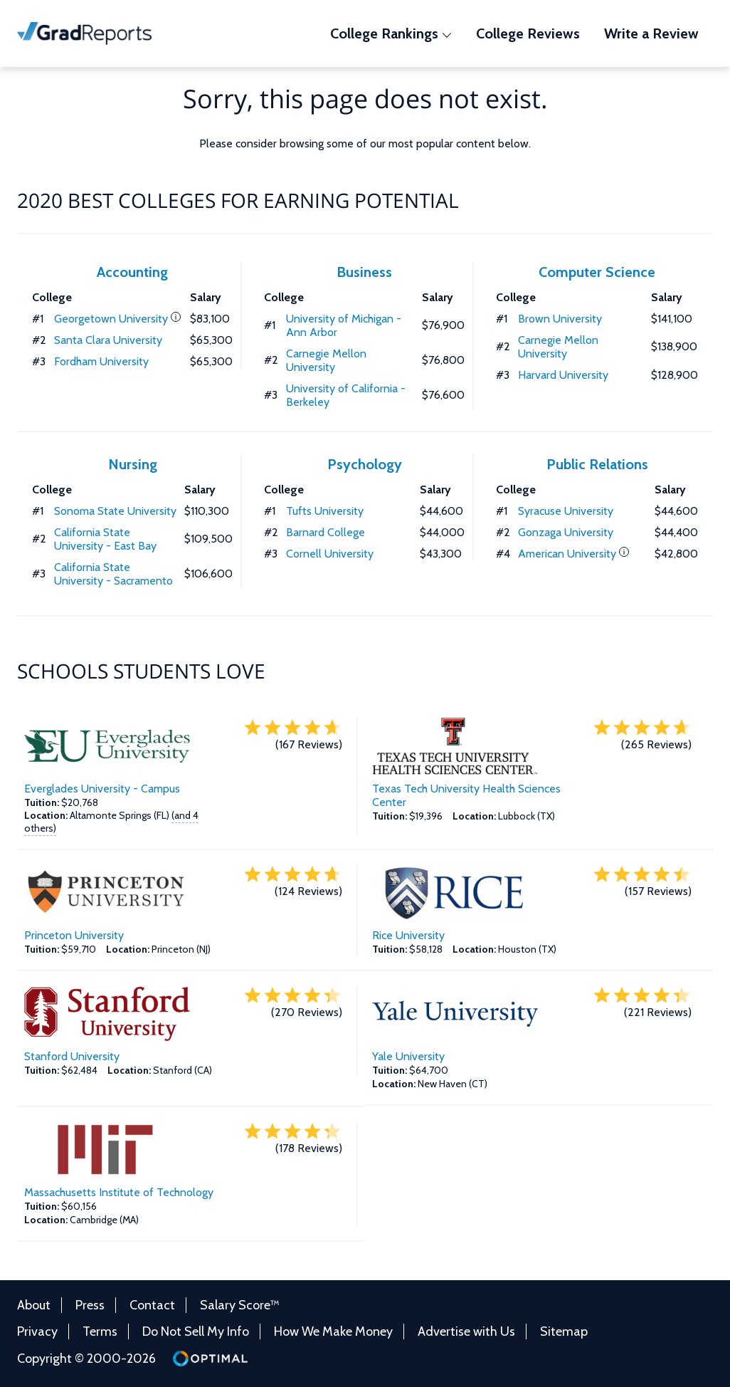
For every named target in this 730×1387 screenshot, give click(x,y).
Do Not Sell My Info (195, 1331)
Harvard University (563, 375)
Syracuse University (565, 511)
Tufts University (325, 511)
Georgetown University (111, 318)
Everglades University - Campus (102, 788)
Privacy (37, 1331)
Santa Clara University (108, 340)
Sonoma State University (115, 511)
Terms (100, 1331)
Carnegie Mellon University (326, 360)
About (34, 1305)
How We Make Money (333, 1331)
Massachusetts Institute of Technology (118, 1192)
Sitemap (564, 1331)
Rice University (408, 935)
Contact (152, 1305)
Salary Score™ (240, 1305)
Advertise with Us (466, 1331)
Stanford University (72, 1056)
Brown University (560, 318)
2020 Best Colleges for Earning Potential (238, 200)
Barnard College (325, 532)
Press (90, 1305)
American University (567, 553)
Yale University (408, 1056)
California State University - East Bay (105, 539)
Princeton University (74, 935)
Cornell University (330, 553)
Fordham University (101, 361)
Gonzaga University (565, 532)
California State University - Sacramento (113, 573)
